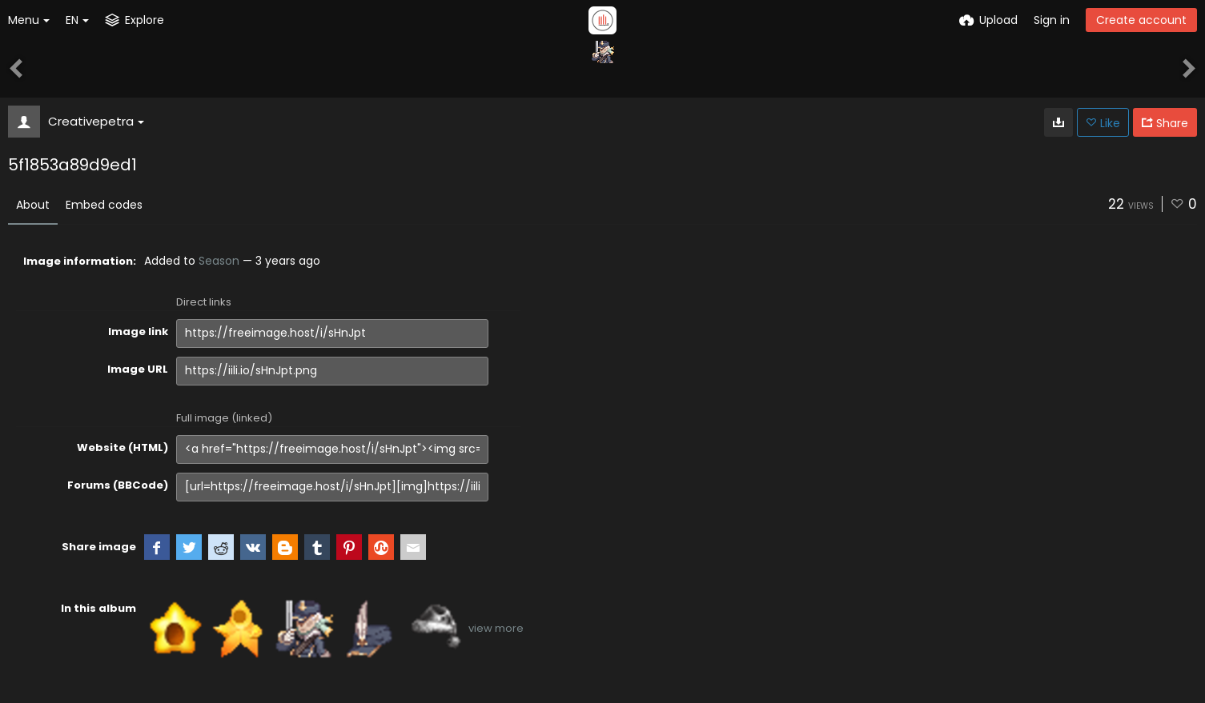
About (33, 205)
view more (496, 628)
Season (219, 261)
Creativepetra (96, 121)
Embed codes (104, 205)
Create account (1141, 20)
